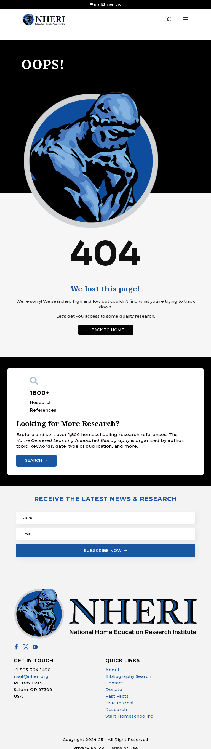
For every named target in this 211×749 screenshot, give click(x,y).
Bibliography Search (128, 675)
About (112, 668)
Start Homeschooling (129, 715)
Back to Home (107, 328)
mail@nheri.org (31, 675)
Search (33, 459)
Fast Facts (117, 695)
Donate (113, 688)
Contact (114, 682)
